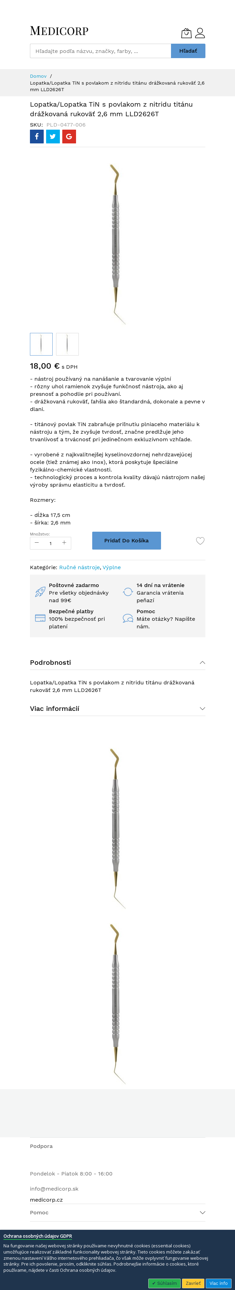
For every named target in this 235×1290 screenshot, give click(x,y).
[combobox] (100, 51)
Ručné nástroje (79, 567)
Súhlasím (166, 1283)
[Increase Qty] (64, 543)
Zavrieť (193, 1283)
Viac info (219, 1283)
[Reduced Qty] (37, 543)
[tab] (117, 662)
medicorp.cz (46, 1199)
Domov (38, 76)
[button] (67, 344)
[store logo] (59, 30)
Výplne (112, 567)
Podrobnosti (50, 662)
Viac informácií (54, 708)
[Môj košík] (186, 33)
